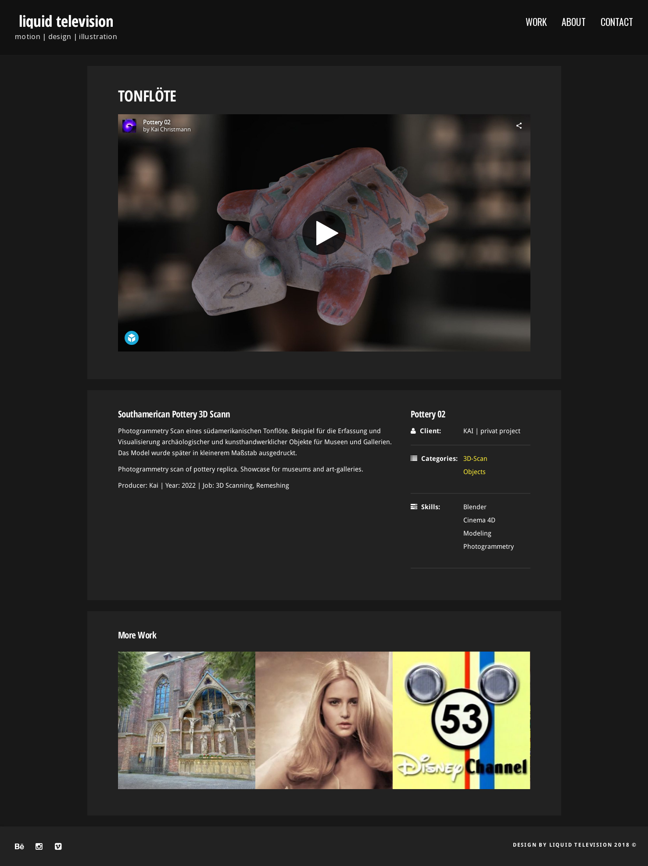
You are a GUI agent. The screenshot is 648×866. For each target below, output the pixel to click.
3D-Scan (475, 459)
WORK (536, 21)
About (574, 21)
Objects (474, 472)
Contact (617, 21)
